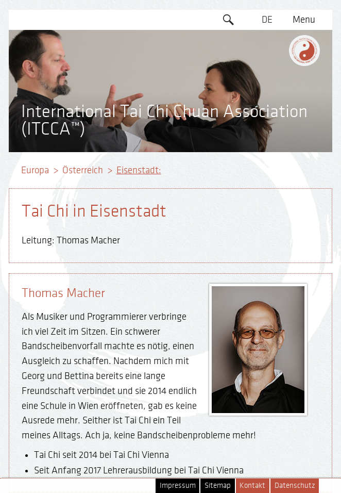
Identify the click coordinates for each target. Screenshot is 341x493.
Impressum (178, 485)
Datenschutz (295, 485)
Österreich (82, 170)
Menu (304, 19)
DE (267, 19)
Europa (35, 170)
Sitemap (217, 485)
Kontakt (252, 485)
